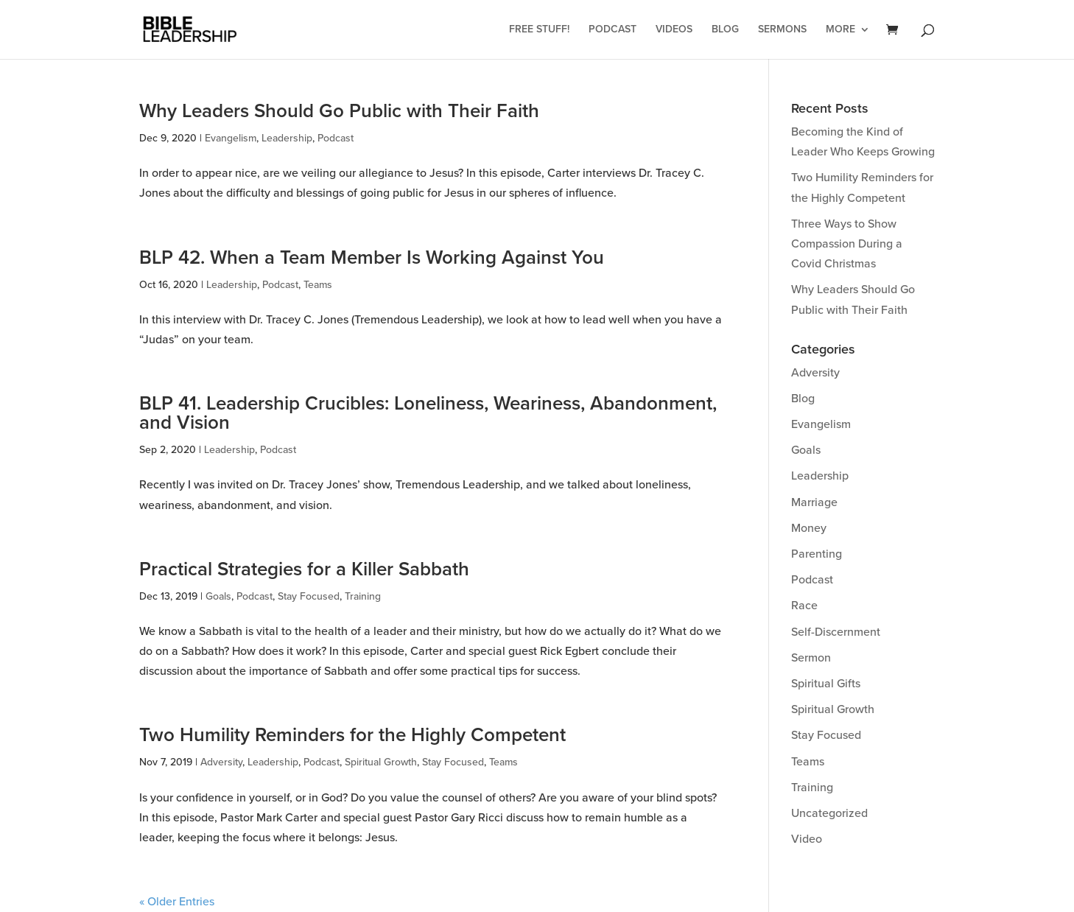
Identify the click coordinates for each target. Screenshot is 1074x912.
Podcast (612, 29)
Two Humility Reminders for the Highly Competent (352, 735)
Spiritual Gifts (825, 683)
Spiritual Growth (381, 762)
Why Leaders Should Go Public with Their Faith (339, 111)
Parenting (816, 554)
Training (363, 596)
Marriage (814, 502)
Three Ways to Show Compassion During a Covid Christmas (846, 244)
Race (804, 605)
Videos (674, 29)
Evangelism (230, 138)
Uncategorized (829, 813)
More (840, 29)
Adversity (221, 762)
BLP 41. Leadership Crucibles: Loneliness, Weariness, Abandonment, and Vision (428, 413)
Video (806, 839)
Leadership (287, 138)
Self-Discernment (835, 632)
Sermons (782, 29)
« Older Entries (176, 901)
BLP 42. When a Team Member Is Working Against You (371, 258)
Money (808, 528)
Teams (317, 284)
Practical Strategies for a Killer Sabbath (304, 569)
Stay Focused (309, 596)
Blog (725, 29)
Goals (218, 596)
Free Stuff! (539, 29)
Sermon (811, 657)
